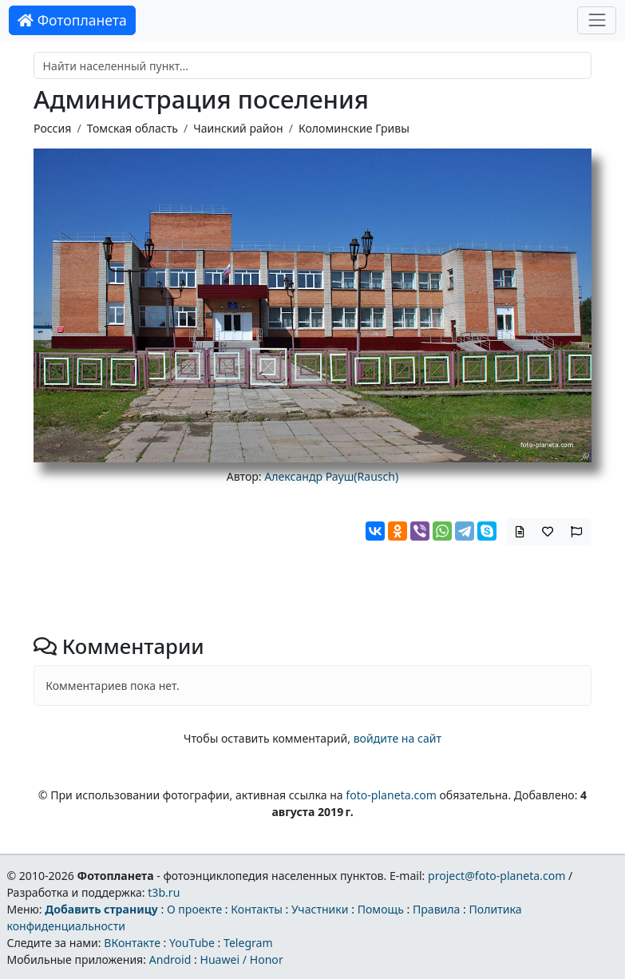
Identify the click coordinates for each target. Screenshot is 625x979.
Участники (320, 909)
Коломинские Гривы (354, 128)
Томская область (132, 128)
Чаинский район (238, 128)
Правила (436, 909)
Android (170, 959)
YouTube (192, 942)
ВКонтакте (132, 942)
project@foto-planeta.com (496, 875)
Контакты (257, 909)
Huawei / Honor (241, 959)
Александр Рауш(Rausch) (331, 476)
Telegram (248, 942)
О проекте (194, 909)
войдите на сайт (397, 738)
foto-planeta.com (391, 795)
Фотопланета (72, 20)
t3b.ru (164, 892)
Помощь (381, 909)
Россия (52, 128)
